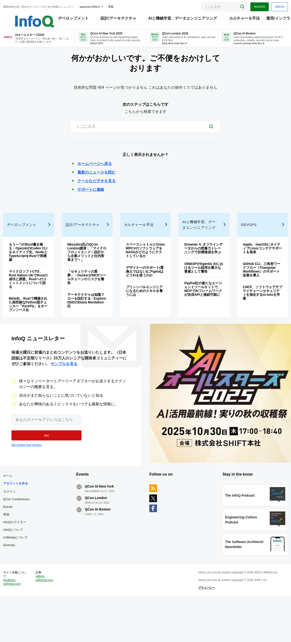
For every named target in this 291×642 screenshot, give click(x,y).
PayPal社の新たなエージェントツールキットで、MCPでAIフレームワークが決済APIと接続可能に (203, 309)
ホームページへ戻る (94, 173)
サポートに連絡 (90, 199)
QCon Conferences (18, 530)
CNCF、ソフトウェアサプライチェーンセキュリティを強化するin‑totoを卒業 (260, 312)
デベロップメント (69, 19)
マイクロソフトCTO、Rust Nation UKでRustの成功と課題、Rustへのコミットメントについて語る (30, 299)
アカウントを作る (17, 514)
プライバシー (206, 628)
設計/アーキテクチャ (113, 19)
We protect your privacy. (26, 470)
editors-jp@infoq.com (46, 619)
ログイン (11, 522)
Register (257, 5)
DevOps (248, 245)
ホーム (9, 506)
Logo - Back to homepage (24, 17)
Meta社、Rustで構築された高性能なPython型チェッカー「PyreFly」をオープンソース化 (30, 324)
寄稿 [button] (112, 5)
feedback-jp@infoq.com (14, 622)
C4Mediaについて (17, 568)
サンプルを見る (64, 389)
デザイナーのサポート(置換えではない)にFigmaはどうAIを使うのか (145, 291)
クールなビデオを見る (96, 191)
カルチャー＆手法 (240, 19)
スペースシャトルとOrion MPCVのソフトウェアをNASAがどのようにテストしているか (144, 270)
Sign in (277, 5)
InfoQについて (15, 560)
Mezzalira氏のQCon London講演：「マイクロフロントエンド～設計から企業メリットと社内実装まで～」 (86, 272)
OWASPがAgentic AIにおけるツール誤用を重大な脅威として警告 (202, 287)
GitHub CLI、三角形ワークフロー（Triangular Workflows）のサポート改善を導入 (260, 289)
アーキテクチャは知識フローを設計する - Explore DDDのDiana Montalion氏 (87, 320)
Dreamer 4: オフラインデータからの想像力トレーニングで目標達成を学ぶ (203, 268)
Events (9, 537)
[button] (43, 461)
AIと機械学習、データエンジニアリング (178, 19)
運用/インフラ (274, 19)
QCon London (97, 528)
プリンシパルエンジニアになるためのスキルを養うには (144, 311)
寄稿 (8, 545)
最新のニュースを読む (96, 182)
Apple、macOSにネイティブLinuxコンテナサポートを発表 (260, 268)
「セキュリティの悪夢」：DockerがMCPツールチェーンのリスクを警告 (86, 297)
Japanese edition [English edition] (91, 5)
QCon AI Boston (99, 540)
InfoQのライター (16, 552)
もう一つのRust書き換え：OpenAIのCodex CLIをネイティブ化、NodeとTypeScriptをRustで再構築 (30, 272)
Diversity (11, 575)
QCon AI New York (100, 517)
